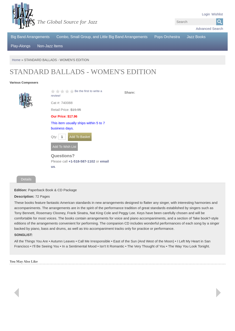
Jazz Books (196, 37)
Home (16, 60)
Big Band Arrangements (30, 37)
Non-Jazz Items (50, 46)
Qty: (54, 136)
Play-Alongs (20, 46)
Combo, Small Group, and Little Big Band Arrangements (102, 37)
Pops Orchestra (167, 37)
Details (26, 179)
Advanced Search (209, 29)
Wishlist (217, 14)
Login (206, 14)
